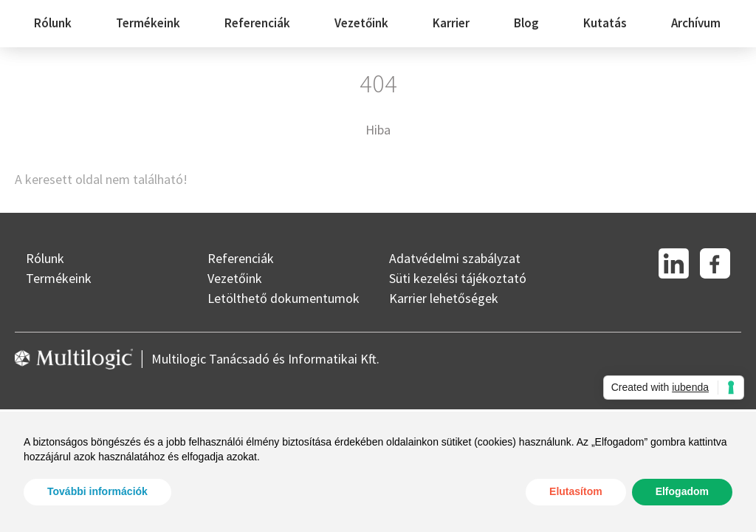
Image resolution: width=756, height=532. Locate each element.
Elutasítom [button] (575, 491)
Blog (526, 23)
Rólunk (53, 23)
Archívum (696, 23)
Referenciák (257, 23)
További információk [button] (97, 491)
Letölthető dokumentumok (283, 298)
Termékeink (148, 23)
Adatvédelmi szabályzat (454, 258)
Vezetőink (361, 23)
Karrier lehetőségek (443, 298)
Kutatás (605, 23)
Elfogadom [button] (682, 491)
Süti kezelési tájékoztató (457, 278)
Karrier (451, 23)
